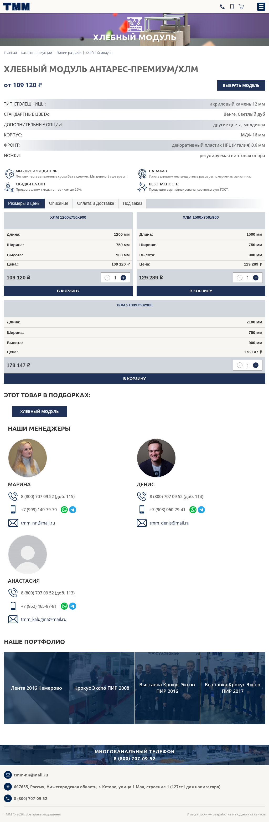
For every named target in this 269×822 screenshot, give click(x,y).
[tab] (24, 203)
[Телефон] (223, 6)
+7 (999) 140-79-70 (39, 509)
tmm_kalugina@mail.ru (43, 619)
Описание (59, 203)
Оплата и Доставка (95, 203)
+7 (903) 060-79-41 (167, 509)
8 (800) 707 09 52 (38, 496)
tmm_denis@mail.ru (169, 523)
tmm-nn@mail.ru (31, 774)
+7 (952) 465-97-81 (39, 606)
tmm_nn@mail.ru (38, 523)
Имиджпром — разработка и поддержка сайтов (226, 814)
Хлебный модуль (39, 411)
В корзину (68, 291)
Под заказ (132, 203)
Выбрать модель (241, 85)
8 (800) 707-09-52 (30, 798)
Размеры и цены (24, 203)
